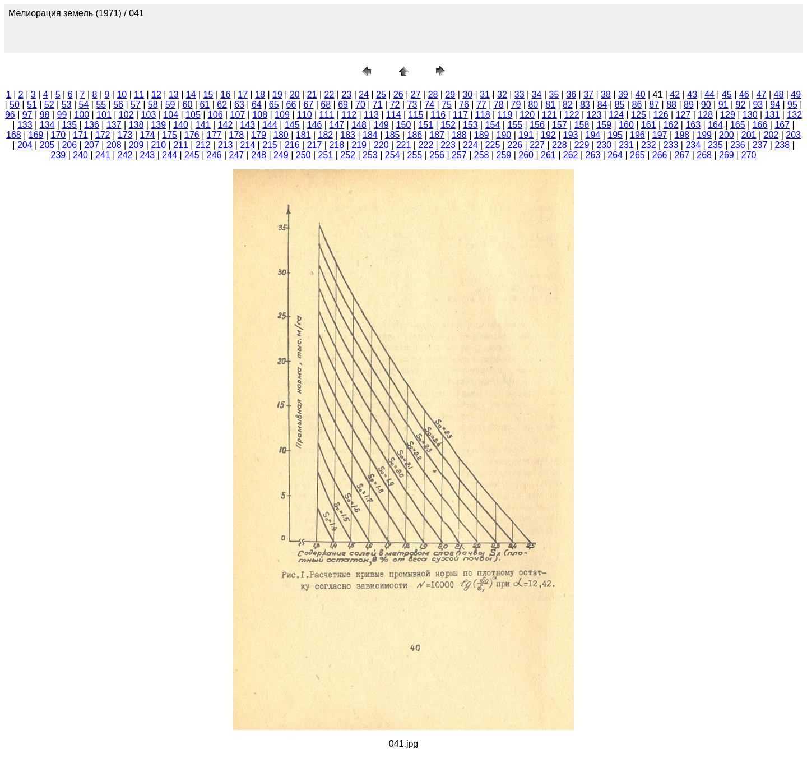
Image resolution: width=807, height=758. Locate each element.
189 (481, 135)
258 (481, 155)
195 (615, 135)
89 (689, 104)
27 (416, 94)
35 (554, 94)
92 (741, 104)
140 (180, 125)
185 (392, 135)
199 (704, 135)
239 (58, 155)
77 (481, 104)
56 (118, 104)
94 (775, 104)
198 (682, 135)
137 (114, 125)
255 (415, 155)
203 (793, 135)
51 (32, 104)
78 (499, 104)
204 (25, 145)
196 (637, 135)
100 (81, 114)
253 (370, 155)
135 (69, 125)
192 (548, 135)
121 (549, 114)
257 (459, 155)
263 (593, 155)
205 (47, 145)
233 (671, 145)
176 (192, 135)
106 (215, 114)
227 (537, 145)
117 (460, 114)
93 (758, 104)
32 (502, 94)
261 (548, 155)
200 (726, 135)
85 (620, 104)
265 (637, 155)
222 (425, 145)
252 (347, 155)
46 (744, 94)
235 (715, 145)
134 (47, 125)
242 (125, 155)
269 (726, 155)
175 (169, 135)
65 (274, 104)
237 (760, 145)
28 (433, 94)
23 (346, 94)
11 (139, 94)
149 (381, 125)
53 (67, 104)
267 (682, 155)
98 (45, 114)
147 (336, 125)
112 (348, 114)
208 (114, 145)
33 (519, 94)
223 (448, 145)
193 (570, 135)
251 (325, 155)
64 (257, 104)
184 (370, 135)
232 (648, 145)
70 (360, 104)
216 (292, 145)
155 (514, 125)
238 (782, 145)
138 (136, 125)
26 (398, 94)
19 (277, 94)
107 (237, 114)
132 (794, 114)
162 (671, 125)
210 (158, 145)
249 (281, 155)
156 (537, 125)
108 (259, 114)
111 (327, 114)
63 (239, 104)
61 (205, 104)
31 (485, 94)
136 (91, 125)
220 (381, 145)
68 (326, 104)
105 (193, 114)
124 (616, 114)
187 (436, 135)
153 (470, 125)
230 (603, 145)
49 (796, 94)
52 (49, 104)
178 (236, 135)
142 (225, 125)
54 (83, 104)
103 (148, 114)
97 (27, 114)
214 (247, 145)
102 (126, 114)
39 (623, 94)
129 (727, 114)
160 (626, 125)
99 (62, 114)
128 (705, 114)
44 (709, 94)
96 (10, 114)
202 (771, 135)
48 (779, 94)
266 (659, 155)
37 (588, 94)
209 (136, 145)
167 (782, 125)
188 (459, 135)
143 (247, 125)
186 (415, 135)
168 (13, 135)
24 (364, 94)
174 (147, 135)
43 (692, 94)
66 (291, 104)
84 (602, 104)
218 (336, 145)
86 (637, 104)
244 (169, 155)
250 (303, 155)
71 (378, 104)
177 (214, 135)
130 (750, 114)
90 (706, 104)
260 (526, 155)
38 (606, 94)
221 (403, 145)
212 (203, 145)
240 (80, 155)
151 (425, 125)
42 (675, 94)
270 (749, 155)
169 (36, 135)
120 (527, 114)
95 (792, 104)
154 (492, 125)
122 (571, 114)
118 (482, 114)
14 (191, 94)
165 (737, 125)
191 (526, 135)
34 (537, 94)
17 (243, 94)
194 (593, 135)
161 (648, 125)
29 (450, 94)
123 (594, 114)
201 (749, 135)
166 (760, 125)
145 (292, 125)
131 (772, 114)
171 (80, 135)
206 (69, 145)
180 (281, 135)
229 (582, 145)
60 (188, 104)
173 (125, 135)
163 (693, 125)
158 (582, 125)
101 (104, 114)
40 (641, 94)
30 (467, 94)
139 (158, 125)
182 (325, 135)
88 (671, 104)
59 (170, 104)
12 (156, 94)
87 (654, 104)
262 (570, 155)
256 (436, 155)
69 (343, 104)
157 (559, 125)
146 (314, 125)
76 (464, 104)
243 (147, 155)
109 (282, 114)
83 (585, 104)
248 (258, 155)
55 (101, 104)
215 (269, 145)
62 (222, 104)
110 (304, 114)
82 (568, 104)
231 (626, 145)
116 (438, 114)
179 (258, 135)
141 (203, 125)
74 (429, 104)
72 (395, 104)
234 (693, 145)
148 (359, 125)
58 (153, 104)
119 (505, 114)
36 (571, 94)
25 (381, 94)
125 (638, 114)
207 (91, 145)
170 (58, 135)
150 (403, 125)
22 (329, 94)
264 (615, 155)
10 (122, 94)
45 (727, 94)
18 (260, 94)
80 (533, 104)
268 (704, 155)
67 (308, 104)
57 (136, 104)
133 (25, 125)
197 (659, 135)
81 (550, 104)
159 (603, 125)
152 (448, 125)
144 (269, 125)
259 (504, 155)
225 (492, 145)
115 (416, 114)
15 (208, 94)
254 (392, 155)
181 (303, 135)
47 (762, 94)
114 (393, 114)
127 (683, 114)
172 (102, 135)
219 (359, 145)
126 (661, 114)
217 (314, 145)
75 (447, 104)
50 (15, 104)
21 (312, 94)
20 (295, 94)
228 (559, 145)
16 (226, 94)
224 (470, 145)
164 (715, 125)
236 (737, 145)
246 (214, 155)
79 (516, 104)
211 (180, 145)
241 (102, 155)
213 (225, 145)
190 (504, 135)
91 (723, 104)
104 (170, 114)
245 (192, 155)
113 (371, 114)
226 (514, 145)
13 (174, 94)
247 (236, 155)
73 (412, 104)
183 (347, 135)
